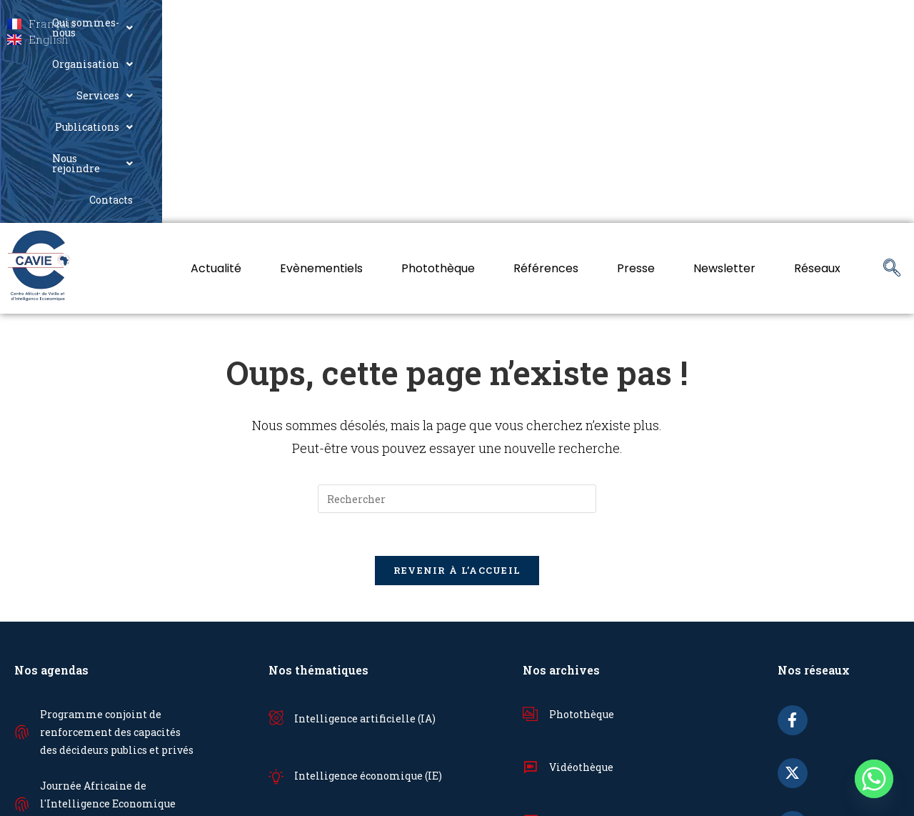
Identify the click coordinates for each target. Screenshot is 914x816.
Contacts (872, 23)
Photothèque (438, 92)
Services (577, 23)
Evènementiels (321, 92)
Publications (669, 23)
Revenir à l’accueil (457, 394)
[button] (365, 23)
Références (545, 92)
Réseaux (817, 92)
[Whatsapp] (874, 779)
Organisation (484, 23)
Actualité (216, 92)
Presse (636, 92)
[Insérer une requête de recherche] (457, 322)
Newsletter (724, 92)
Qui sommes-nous (365, 23)
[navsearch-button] (892, 92)
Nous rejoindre (780, 23)
